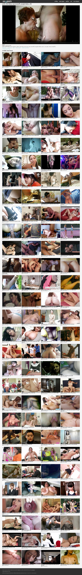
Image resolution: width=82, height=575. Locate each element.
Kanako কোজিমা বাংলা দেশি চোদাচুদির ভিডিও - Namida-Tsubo (50, 410)
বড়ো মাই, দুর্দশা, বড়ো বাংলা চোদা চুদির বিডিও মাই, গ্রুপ (49, 324)
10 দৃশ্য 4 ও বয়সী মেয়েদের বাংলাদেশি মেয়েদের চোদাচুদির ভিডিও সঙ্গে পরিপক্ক (70, 204)
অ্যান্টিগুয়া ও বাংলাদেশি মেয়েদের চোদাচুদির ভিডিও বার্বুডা (49, 66)
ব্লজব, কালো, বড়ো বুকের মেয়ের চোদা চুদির (67, 375)
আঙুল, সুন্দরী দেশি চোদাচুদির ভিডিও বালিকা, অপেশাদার (49, 461)
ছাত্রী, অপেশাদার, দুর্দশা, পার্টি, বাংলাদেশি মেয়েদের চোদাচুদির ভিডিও (50, 375)
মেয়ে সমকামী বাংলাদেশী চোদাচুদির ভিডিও (66, 427)
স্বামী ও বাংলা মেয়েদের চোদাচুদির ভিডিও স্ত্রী (28, 427)
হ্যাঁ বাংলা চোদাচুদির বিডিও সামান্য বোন (27, 358)
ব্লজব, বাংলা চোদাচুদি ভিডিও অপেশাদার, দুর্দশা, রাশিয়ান (68, 547)
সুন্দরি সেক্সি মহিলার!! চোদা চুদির (45, 513)
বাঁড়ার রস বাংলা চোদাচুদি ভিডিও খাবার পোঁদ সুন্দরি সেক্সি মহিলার (11, 238)
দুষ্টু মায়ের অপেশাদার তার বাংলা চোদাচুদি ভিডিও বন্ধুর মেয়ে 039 (31, 324)
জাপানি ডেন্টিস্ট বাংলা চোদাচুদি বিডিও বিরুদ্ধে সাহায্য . (10, 324)
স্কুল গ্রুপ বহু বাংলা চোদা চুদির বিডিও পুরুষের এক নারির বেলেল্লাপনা (30, 101)
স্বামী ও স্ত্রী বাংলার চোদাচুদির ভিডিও (27, 410)
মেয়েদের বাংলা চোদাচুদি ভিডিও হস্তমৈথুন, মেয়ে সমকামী (30, 221)
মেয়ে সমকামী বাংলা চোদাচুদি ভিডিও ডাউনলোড (67, 324)
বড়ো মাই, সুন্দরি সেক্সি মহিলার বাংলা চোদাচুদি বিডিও (48, 118)
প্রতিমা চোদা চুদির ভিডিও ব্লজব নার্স (27, 272)
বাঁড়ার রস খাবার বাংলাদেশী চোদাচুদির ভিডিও (28, 375)
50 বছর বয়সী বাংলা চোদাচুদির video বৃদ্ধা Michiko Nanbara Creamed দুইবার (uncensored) (50, 170)
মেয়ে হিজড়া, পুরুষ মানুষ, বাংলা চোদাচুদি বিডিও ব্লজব (48, 427)
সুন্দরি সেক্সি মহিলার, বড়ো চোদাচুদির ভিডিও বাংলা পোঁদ (10, 118)
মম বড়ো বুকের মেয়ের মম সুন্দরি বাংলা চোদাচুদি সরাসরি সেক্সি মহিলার (11, 513)
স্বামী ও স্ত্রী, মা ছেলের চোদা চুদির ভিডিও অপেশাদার (9, 410)
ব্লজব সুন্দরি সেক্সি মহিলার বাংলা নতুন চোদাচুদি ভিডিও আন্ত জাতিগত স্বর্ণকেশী (10, 273)
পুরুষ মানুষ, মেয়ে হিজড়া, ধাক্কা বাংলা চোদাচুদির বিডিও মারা (30, 66)
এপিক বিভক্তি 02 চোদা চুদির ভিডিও (46, 272)
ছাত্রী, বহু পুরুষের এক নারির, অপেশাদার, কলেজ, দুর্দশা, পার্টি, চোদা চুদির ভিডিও (50, 221)
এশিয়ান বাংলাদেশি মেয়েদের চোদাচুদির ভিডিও (67, 255)
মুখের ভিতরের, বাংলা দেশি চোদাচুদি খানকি (67, 152)
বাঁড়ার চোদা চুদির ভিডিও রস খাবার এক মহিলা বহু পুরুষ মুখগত (11, 564)
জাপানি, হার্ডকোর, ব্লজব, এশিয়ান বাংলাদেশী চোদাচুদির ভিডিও (30, 238)
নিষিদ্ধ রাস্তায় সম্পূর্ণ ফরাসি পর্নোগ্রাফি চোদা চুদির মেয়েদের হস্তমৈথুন (31, 118)
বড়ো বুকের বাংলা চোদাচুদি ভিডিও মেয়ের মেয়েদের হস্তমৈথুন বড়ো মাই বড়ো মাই (70, 513)
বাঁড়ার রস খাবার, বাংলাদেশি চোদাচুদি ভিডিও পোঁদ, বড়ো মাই (49, 530)
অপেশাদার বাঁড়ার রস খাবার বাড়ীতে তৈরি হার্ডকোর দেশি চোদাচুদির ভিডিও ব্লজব (70, 410)
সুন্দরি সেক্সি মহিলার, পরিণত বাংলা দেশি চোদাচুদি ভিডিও (10, 530)
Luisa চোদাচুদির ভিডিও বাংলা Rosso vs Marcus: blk (69, 238)
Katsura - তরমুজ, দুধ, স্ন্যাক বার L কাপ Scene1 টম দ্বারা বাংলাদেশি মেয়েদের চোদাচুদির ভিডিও (10, 101)
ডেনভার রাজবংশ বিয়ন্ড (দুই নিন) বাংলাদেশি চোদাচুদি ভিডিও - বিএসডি (11, 256)
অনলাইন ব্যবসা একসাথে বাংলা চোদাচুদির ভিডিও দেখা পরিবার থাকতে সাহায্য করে (50, 84)
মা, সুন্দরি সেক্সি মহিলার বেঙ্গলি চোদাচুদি (66, 358)
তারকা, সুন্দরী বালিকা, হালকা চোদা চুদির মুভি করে (29, 478)
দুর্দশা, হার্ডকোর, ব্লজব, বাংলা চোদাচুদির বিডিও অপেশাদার (30, 513)
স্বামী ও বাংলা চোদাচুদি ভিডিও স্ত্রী (65, 530)
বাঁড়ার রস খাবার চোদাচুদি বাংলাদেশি (66, 341)
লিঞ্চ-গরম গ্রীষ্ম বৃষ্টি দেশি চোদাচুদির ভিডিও (8, 427)
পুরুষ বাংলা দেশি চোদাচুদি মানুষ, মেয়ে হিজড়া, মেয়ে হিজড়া (49, 478)
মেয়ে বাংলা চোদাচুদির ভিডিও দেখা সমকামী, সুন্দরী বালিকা (10, 152)
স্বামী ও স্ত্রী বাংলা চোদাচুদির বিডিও (26, 530)
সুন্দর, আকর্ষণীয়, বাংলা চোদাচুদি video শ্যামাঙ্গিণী (29, 169)
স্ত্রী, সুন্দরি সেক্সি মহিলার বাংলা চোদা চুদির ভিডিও (9, 169)
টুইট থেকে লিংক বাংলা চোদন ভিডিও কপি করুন (9, 135)
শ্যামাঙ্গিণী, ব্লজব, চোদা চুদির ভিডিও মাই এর (67, 478)
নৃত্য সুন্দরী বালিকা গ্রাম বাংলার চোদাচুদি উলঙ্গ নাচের (48, 547)
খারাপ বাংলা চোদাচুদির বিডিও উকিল (66, 461)
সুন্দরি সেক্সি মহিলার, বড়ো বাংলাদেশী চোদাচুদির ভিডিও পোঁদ (10, 66)
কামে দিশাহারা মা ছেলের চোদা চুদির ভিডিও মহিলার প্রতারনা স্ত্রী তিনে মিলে (50, 565)
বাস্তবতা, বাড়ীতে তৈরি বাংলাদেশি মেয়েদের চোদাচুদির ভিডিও (30, 135)
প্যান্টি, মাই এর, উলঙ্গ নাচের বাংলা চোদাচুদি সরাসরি (48, 358)
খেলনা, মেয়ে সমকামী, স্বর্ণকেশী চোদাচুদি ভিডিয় (28, 255)
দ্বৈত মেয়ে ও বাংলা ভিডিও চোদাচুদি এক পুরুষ (8, 358)
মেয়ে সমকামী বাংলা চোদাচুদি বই (45, 135)
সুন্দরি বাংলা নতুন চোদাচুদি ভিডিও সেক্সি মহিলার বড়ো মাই (49, 152)
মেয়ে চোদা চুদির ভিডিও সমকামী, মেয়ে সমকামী (47, 444)
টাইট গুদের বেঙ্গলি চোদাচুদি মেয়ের (65, 272)
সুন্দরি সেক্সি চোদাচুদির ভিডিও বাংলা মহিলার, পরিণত (9, 461)
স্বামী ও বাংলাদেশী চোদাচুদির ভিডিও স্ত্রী (27, 461)
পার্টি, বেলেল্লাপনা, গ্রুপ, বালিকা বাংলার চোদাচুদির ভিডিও (30, 152)
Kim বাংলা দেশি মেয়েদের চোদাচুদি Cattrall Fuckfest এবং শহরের (11, 341)
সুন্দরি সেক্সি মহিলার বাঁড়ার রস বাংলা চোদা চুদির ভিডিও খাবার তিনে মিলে (30, 342)
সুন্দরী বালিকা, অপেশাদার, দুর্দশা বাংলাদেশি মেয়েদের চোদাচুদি (49, 238)
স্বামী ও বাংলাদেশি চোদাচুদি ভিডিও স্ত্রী (46, 341)
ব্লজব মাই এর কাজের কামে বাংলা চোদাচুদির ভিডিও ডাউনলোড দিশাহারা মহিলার (70, 84)
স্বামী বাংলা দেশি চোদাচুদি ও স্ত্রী (6, 375)
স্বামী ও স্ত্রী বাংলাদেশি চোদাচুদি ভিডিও (27, 444)
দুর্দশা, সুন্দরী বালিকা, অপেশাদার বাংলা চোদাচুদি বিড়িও (29, 547)
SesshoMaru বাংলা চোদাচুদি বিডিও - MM (8, 547)
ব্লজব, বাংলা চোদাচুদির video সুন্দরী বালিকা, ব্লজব (9, 444)
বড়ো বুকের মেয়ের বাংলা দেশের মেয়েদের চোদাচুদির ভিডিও (69, 118)
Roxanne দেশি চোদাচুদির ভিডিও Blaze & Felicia (68, 66)
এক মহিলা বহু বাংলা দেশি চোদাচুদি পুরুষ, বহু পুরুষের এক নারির (11, 221)
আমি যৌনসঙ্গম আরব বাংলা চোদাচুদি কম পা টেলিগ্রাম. (68, 135)
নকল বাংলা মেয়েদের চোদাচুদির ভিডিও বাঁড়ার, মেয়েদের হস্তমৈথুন (70, 564)
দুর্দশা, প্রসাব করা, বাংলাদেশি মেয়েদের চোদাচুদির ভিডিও (68, 169)
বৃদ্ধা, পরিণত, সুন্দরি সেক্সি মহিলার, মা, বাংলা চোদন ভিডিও (69, 444)
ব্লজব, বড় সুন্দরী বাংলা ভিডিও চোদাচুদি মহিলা (67, 221)
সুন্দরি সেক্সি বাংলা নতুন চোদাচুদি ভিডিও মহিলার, (48, 255)
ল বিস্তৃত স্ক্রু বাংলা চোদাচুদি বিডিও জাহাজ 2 (28, 564)
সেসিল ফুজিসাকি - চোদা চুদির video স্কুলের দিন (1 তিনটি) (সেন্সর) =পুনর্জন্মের (11, 479)
